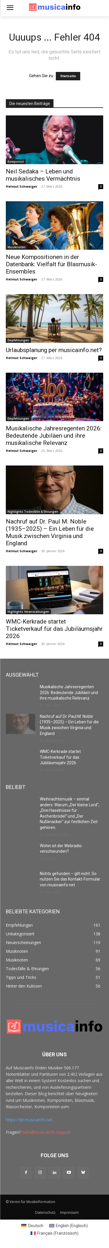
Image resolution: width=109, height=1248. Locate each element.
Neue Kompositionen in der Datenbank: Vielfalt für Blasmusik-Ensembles (51, 264)
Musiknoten (17, 247)
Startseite (68, 76)
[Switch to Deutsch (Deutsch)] (32, 1225)
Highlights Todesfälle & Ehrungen (33, 512)
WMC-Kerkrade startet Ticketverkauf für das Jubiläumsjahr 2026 (54, 629)
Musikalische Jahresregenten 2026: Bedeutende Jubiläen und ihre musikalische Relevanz (53, 435)
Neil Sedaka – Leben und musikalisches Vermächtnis (43, 175)
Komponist (16, 162)
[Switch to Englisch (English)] (68, 1225)
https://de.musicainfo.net (29, 1119)
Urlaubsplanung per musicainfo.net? (54, 350)
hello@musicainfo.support (46, 1132)
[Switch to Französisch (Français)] (55, 1233)
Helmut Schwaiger (21, 186)
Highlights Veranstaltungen (28, 612)
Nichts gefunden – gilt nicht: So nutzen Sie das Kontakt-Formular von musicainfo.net (70, 879)
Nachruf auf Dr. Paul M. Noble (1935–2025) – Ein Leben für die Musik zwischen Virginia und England (50, 532)
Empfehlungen (18, 340)
